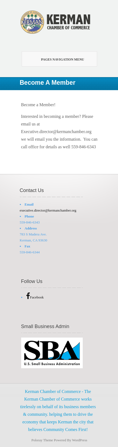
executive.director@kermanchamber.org (48, 210)
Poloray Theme (42, 440)
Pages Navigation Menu (57, 59)
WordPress (79, 440)
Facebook (35, 297)
